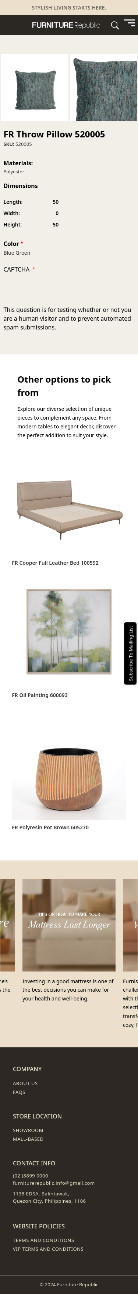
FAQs (19, 1092)
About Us (25, 1083)
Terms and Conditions (43, 1240)
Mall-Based (28, 1139)
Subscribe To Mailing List (130, 653)
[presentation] (59, 291)
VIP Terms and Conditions (48, 1249)
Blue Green (16, 252)
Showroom (28, 1130)
